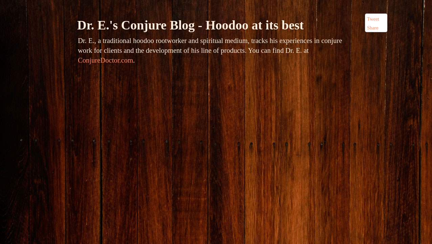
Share (373, 27)
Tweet (373, 19)
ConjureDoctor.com (105, 60)
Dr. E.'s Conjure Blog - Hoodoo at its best (190, 25)
